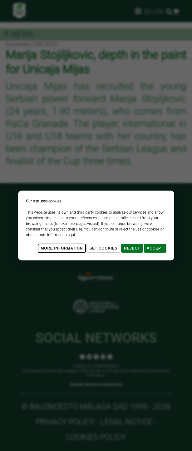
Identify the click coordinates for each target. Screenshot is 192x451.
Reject (132, 248)
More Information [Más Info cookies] (62, 248)
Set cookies (103, 248)
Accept (155, 248)
